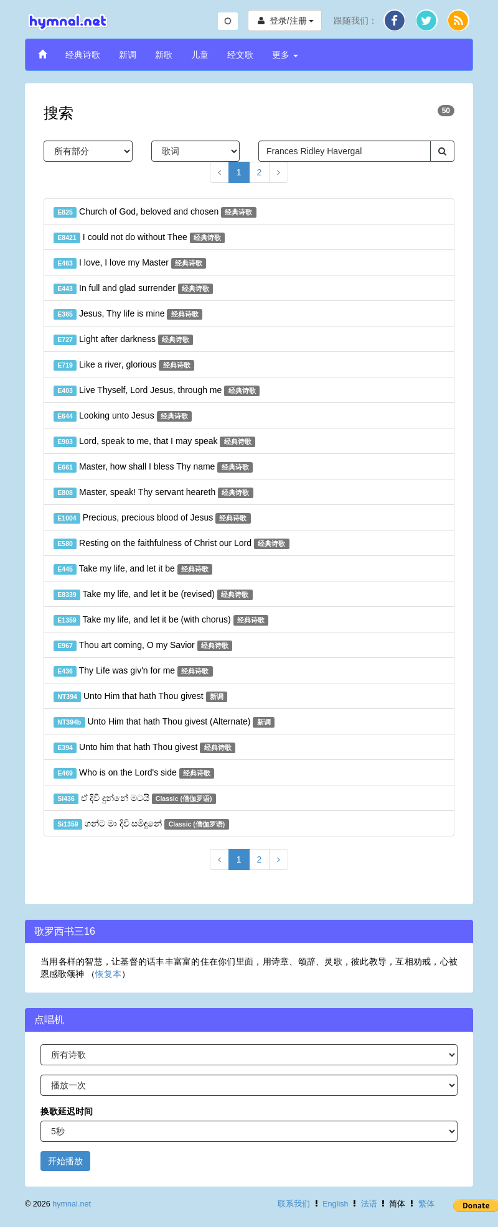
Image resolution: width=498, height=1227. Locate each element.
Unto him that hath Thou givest (144, 747)
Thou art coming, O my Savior (143, 645)
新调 (127, 55)
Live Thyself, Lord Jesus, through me (157, 390)
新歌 (163, 55)
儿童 (200, 55)
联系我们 (294, 1204)
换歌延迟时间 (66, 1111)
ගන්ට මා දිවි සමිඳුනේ (141, 824)
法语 (369, 1204)
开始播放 (65, 1161)
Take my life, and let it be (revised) (153, 594)
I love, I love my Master (130, 263)
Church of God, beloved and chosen (155, 212)
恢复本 (108, 974)
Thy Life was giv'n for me (133, 671)
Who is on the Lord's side (134, 773)
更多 (285, 55)
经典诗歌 (82, 55)
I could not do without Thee (139, 237)
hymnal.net (71, 1204)
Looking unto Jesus (123, 416)
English (335, 1204)
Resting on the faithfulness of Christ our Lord (171, 543)
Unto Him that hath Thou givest (140, 696)
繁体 (426, 1204)
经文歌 (240, 55)
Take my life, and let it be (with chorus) (161, 620)
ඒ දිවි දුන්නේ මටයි (135, 798)
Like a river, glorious (124, 365)
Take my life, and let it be (133, 569)
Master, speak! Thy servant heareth (153, 492)
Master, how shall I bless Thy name (153, 467)
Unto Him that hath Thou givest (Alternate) (164, 722)
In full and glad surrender (133, 288)
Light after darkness (123, 339)
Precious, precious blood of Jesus (152, 518)
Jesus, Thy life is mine (128, 314)
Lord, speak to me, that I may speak (154, 441)
